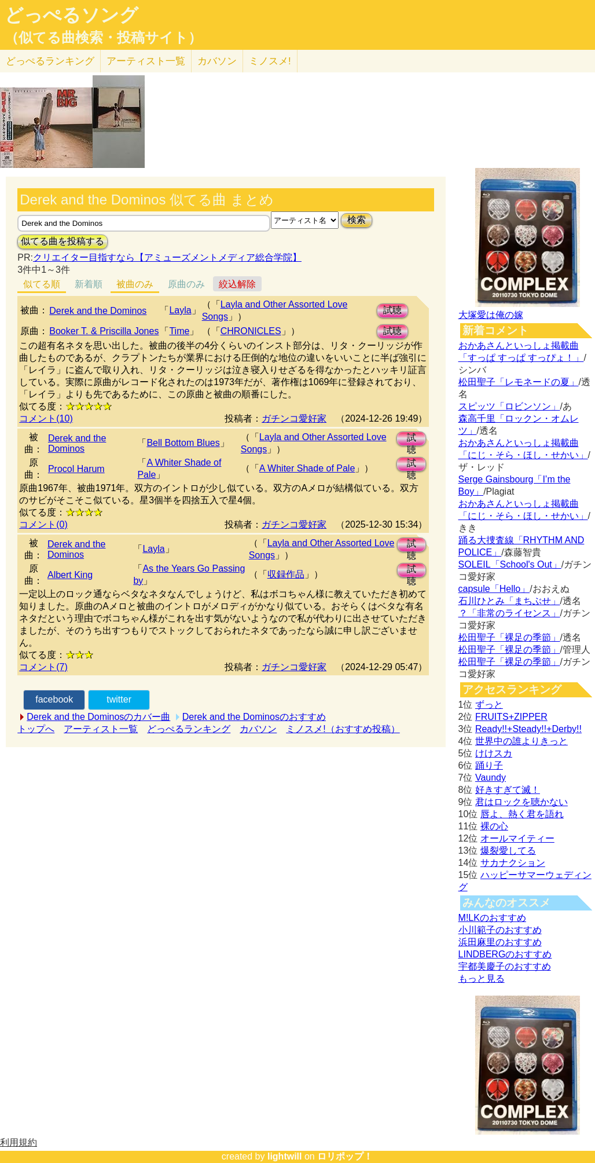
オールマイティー (517, 838)
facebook (54, 699)
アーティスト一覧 (101, 729)
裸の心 (494, 826)
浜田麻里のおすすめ (500, 942)
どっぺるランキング (188, 729)
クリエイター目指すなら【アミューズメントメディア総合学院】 (167, 257)
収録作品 (285, 574)
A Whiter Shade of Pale (307, 468)
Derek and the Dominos (97, 311)
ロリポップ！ (345, 1156)
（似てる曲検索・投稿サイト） (103, 37)
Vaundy (490, 777)
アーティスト (145, 61)
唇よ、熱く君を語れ (522, 814)
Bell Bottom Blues (182, 443)
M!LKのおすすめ (492, 918)
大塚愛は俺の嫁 (490, 315)
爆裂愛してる (508, 850)
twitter (118, 699)
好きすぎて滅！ (507, 790)
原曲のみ (186, 284)
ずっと (489, 704)
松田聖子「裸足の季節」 (509, 637)
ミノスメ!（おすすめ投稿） (342, 729)
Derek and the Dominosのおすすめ (254, 717)
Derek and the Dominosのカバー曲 (98, 717)
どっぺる (50, 61)
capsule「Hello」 (494, 589)
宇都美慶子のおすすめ (504, 966)
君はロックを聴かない (521, 802)
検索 (356, 220)
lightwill (284, 1156)
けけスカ (493, 753)
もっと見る (481, 978)
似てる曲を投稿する (62, 241)
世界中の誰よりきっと (521, 741)
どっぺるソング (71, 15)
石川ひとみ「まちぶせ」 (509, 601)
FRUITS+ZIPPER (511, 717)
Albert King (70, 575)
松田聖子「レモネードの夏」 (518, 382)
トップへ (35, 729)
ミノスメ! (270, 61)
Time (179, 331)
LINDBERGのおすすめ (505, 954)
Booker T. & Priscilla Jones (104, 331)
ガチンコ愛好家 (294, 418)
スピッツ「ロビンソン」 (509, 406)
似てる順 (41, 284)
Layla (180, 310)
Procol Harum (76, 469)
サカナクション (512, 863)
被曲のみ (134, 284)
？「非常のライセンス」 (509, 613)
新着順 (88, 284)
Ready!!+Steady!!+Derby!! (528, 729)
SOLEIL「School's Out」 (509, 564)
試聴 (392, 310)
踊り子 (489, 765)
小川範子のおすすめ (500, 930)
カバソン (217, 61)
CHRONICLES (251, 331)
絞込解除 (237, 284)
